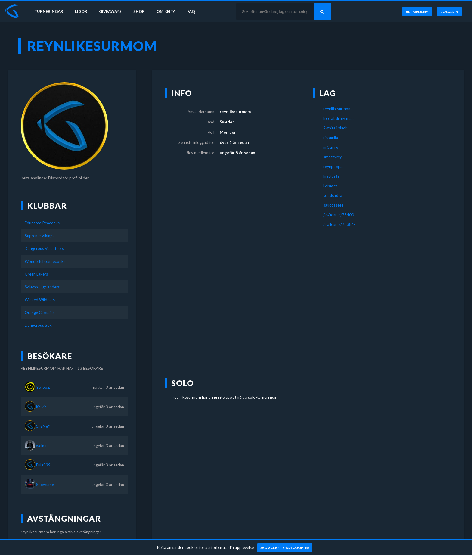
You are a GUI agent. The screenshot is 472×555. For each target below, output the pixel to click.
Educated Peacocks (42, 222)
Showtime (45, 484)
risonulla (330, 137)
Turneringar (49, 11)
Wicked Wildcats (40, 299)
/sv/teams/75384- (339, 224)
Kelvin (41, 406)
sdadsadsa (332, 195)
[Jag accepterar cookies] (285, 547)
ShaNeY (43, 426)
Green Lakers (36, 274)
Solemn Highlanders (42, 287)
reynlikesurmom (337, 108)
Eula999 (43, 465)
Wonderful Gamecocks (45, 261)
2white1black (335, 128)
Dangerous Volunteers (44, 248)
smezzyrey (332, 156)
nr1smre (330, 147)
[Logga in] (449, 12)
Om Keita (167, 11)
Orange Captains (39, 312)
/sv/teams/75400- (339, 214)
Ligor (81, 11)
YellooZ (43, 387)
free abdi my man (338, 118)
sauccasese (333, 205)
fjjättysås (331, 176)
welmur (42, 445)
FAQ (193, 11)
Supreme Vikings (39, 235)
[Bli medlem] (417, 12)
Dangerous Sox (38, 325)
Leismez (330, 185)
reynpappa (333, 166)
